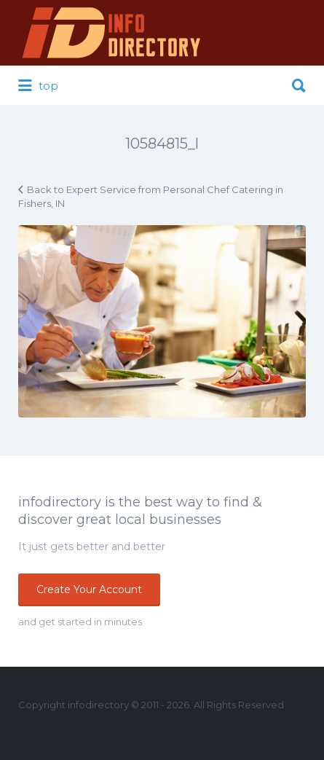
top (38, 86)
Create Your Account (89, 589)
